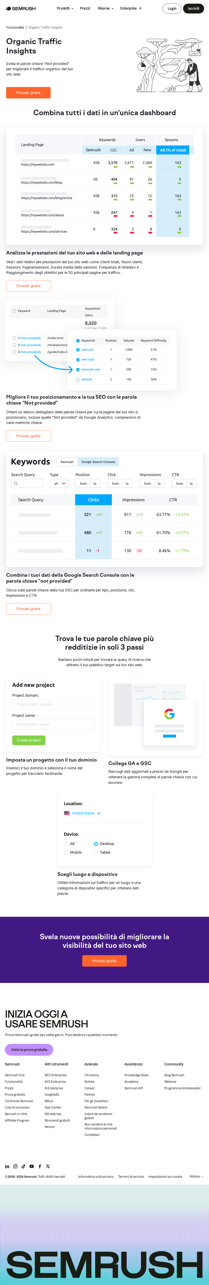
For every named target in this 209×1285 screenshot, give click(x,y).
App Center (53, 1107)
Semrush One (15, 1075)
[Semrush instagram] (15, 1166)
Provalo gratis (28, 92)
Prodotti (63, 8)
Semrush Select (95, 1107)
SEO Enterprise (56, 1075)
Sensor (50, 1127)
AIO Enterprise (55, 1081)
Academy (132, 1081)
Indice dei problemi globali (98, 1116)
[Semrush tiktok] (23, 1166)
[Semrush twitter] (48, 1166)
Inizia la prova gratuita (29, 1050)
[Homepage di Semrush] (20, 8)
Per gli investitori (96, 1101)
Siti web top (53, 1114)
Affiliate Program (17, 1120)
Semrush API (134, 1088)
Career (89, 1088)
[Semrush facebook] (40, 1166)
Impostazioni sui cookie (165, 1176)
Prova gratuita (15, 1094)
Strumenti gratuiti (57, 1120)
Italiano (195, 1176)
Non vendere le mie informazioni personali (100, 1126)
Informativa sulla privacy (96, 1176)
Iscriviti (193, 8)
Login (172, 8)
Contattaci (92, 1135)
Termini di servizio (131, 1176)
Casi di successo (17, 1107)
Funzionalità (15, 27)
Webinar (170, 1081)
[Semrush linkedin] (7, 1166)
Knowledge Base (137, 1075)
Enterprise (128, 8)
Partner (89, 1094)
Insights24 (52, 1094)
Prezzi (85, 8)
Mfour (49, 1101)
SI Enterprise (54, 1088)
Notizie (89, 1081)
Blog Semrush (174, 1075)
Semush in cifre (16, 1114)
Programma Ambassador (182, 1088)
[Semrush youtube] (32, 1166)
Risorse (104, 8)
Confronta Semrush (19, 1101)
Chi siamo (91, 1075)
